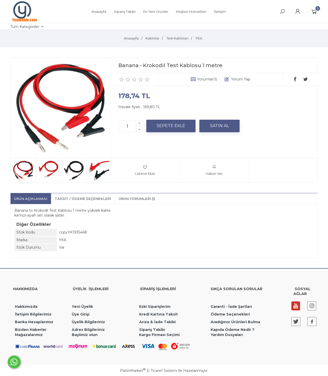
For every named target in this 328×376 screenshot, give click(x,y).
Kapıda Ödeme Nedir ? (232, 329)
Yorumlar (207, 79)
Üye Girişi (80, 314)
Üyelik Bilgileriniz (88, 322)
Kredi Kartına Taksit (158, 314)
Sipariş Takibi (152, 329)
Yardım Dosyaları (227, 334)
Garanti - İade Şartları (231, 306)
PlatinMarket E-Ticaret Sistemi (148, 370)
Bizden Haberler (31, 329)
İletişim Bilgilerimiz (33, 314)
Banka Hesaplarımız (34, 322)
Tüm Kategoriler (24, 26)
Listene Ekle (145, 170)
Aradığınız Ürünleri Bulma (235, 322)
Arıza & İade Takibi (157, 322)
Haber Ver (214, 170)
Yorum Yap (240, 79)
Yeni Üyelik (82, 306)
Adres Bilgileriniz (88, 329)
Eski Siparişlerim (154, 306)
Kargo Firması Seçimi (159, 334)
